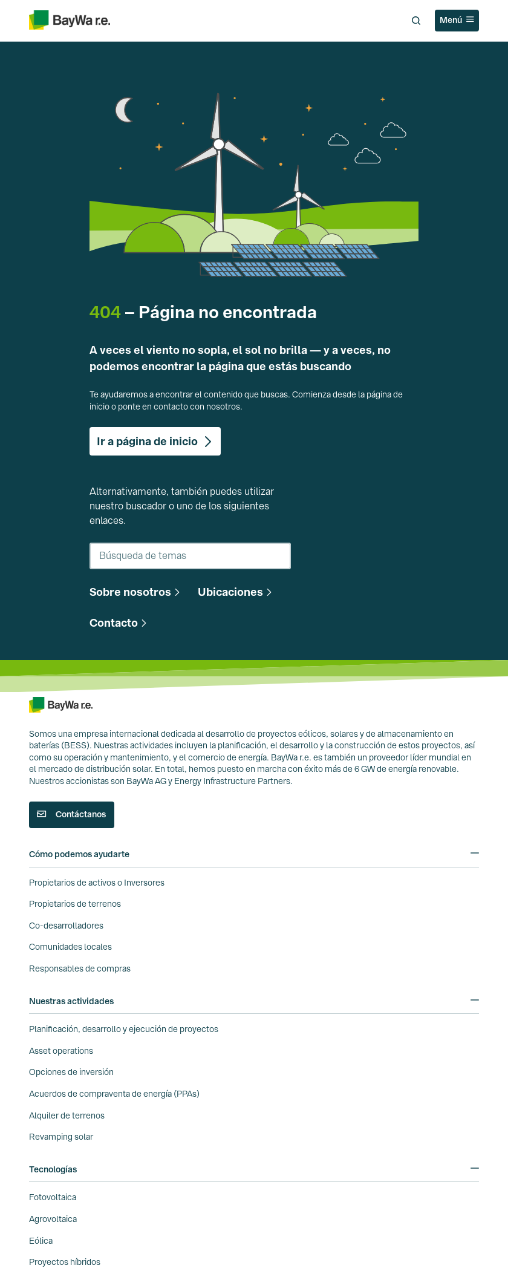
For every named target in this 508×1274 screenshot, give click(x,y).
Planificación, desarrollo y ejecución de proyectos (123, 1029)
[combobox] (190, 556)
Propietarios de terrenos (75, 903)
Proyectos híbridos (64, 1261)
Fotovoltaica (52, 1197)
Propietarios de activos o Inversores (96, 882)
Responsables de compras (80, 968)
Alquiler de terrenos (67, 1115)
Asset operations (61, 1050)
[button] (136, 592)
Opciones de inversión (71, 1072)
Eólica (41, 1240)
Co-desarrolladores (66, 925)
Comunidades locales (70, 946)
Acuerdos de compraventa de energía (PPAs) (114, 1093)
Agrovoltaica (53, 1219)
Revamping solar (61, 1136)
